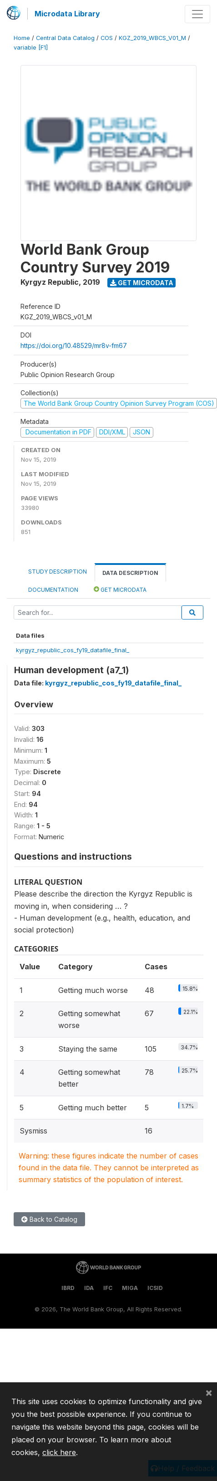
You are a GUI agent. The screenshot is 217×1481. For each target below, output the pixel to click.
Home (22, 38)
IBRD (68, 1288)
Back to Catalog (49, 1219)
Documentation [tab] (53, 589)
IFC (107, 1288)
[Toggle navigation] (197, 14)
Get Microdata (141, 283)
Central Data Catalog (65, 38)
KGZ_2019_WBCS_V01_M (152, 38)
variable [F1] (31, 47)
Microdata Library (67, 13)
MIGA (130, 1288)
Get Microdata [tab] (120, 589)
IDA (89, 1288)
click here (59, 1452)
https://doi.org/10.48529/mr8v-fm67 (73, 345)
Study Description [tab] (57, 571)
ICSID (155, 1288)
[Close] (208, 1392)
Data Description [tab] (130, 572)
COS (107, 38)
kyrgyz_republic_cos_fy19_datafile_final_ (72, 650)
